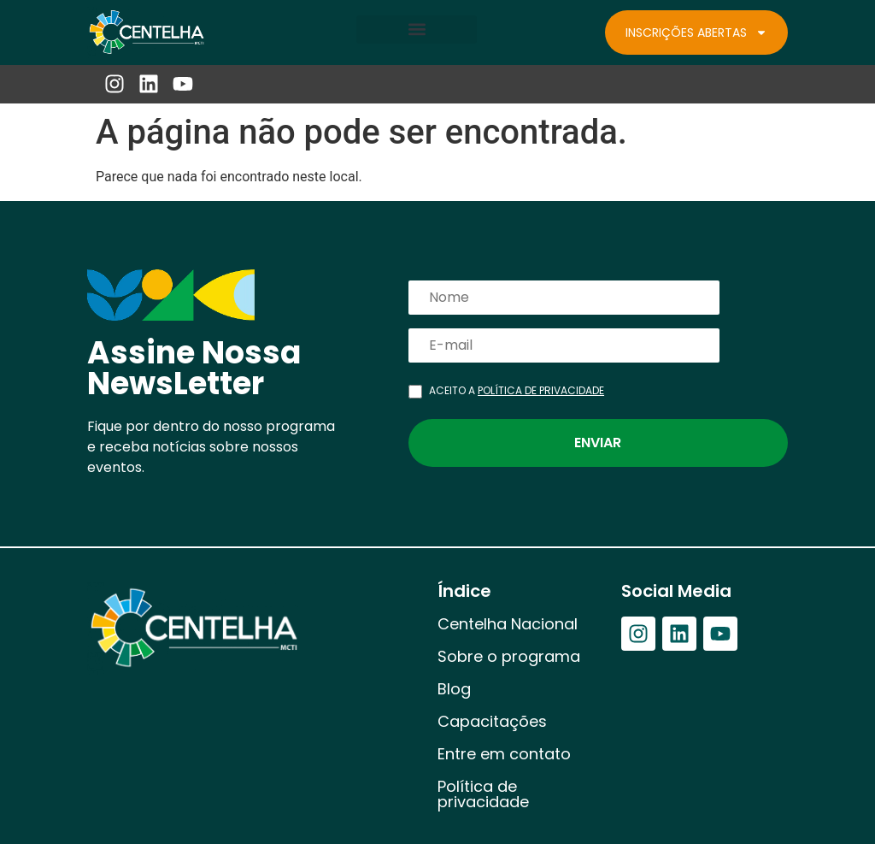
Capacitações (492, 721)
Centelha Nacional (508, 623)
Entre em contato (504, 753)
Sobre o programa (509, 656)
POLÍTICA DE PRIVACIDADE (541, 390)
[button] (416, 29)
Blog (454, 688)
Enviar (597, 442)
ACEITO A (516, 391)
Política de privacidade (483, 794)
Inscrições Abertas (696, 32)
